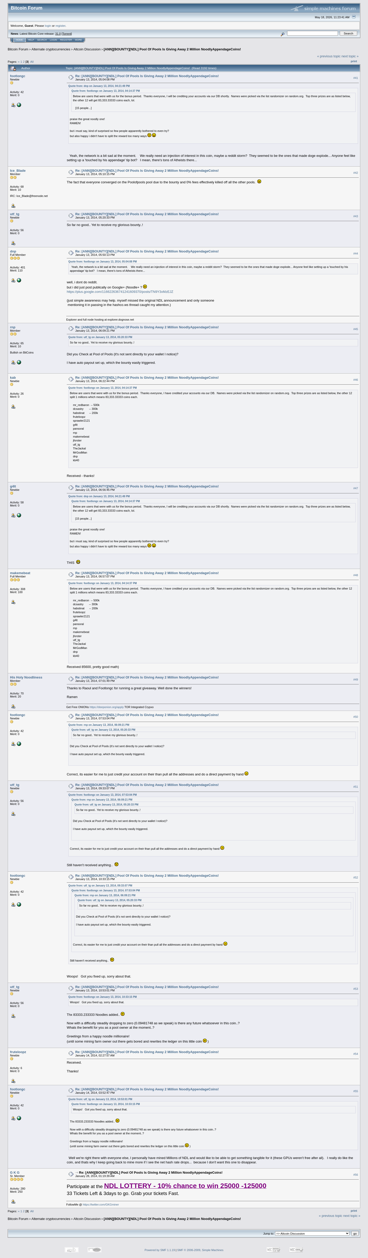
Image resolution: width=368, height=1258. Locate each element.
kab (13, 377)
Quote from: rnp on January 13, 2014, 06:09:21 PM (98, 724)
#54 (355, 1053)
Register (66, 40)
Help (31, 40)
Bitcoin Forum (18, 49)
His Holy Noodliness (26, 677)
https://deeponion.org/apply (107, 707)
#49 (355, 679)
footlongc (17, 76)
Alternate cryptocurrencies (51, 49)
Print (354, 61)
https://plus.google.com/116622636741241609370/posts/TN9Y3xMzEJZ (120, 292)
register (60, 25)
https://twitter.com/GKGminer (101, 1204)
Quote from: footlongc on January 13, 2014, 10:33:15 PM (102, 996)
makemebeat (20, 573)
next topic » (350, 56)
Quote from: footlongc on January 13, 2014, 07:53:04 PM (102, 794)
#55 (355, 1091)
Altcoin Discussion (87, 49)
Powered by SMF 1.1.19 (160, 1250)
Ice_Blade (18, 171)
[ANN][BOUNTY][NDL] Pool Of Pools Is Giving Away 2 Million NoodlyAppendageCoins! (172, 49)
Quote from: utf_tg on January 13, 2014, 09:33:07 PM (100, 885)
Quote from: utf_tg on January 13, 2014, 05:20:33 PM (100, 337)
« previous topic (329, 56)
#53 (355, 988)
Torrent (66, 33)
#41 (355, 77)
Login (53, 40)
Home (19, 40)
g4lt (13, 486)
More (78, 40)
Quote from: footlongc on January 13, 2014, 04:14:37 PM (105, 90)
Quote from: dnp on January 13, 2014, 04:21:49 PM (99, 86)
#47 (355, 488)
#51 (355, 786)
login (48, 25)
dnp (13, 251)
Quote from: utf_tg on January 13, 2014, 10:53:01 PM (100, 1099)
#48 (355, 575)
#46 (355, 379)
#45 (355, 329)
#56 (355, 1174)
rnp (12, 327)
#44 (355, 253)
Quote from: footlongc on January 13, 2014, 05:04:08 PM (102, 261)
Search (42, 40)
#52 (355, 877)
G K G (15, 1172)
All (32, 61)
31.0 (58, 33)
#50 (355, 716)
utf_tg (14, 214)
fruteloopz (18, 1052)
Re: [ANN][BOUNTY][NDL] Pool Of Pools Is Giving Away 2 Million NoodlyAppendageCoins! (147, 76)
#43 (355, 216)
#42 (355, 172)
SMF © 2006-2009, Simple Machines (200, 1250)
